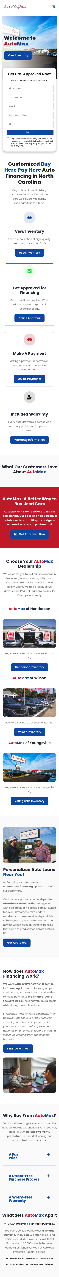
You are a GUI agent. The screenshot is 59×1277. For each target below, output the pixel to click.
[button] (29, 1156)
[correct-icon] (29, 271)
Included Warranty (29, 414)
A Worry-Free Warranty (20, 1199)
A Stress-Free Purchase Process (24, 1177)
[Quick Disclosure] (8, 138)
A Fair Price (14, 1156)
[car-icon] (29, 217)
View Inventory (18, 55)
